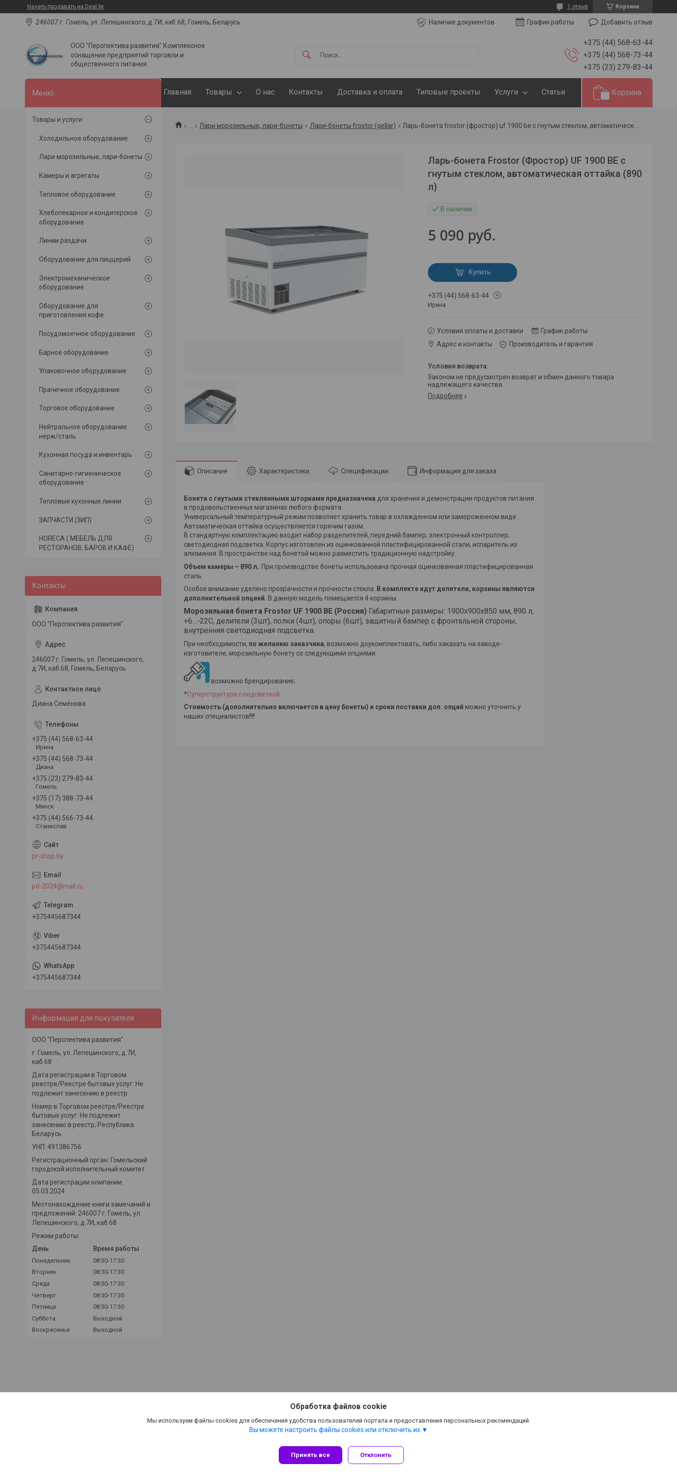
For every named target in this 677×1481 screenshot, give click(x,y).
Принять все (310, 1454)
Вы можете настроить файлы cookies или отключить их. (335, 1433)
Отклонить (379, 1454)
